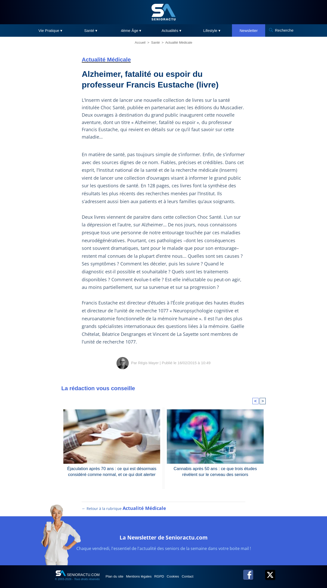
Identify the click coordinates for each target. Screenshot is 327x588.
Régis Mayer (148, 355)
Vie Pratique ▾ (50, 30)
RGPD (170, 573)
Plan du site (117, 573)
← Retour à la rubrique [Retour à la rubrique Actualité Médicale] (123, 505)
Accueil (140, 42)
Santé (155, 42)
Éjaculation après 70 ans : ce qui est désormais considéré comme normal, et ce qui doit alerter (112, 464)
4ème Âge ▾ (131, 30)
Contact (207, 573)
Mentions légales (146, 573)
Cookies (188, 573)
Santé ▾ (90, 30)
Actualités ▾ (171, 30)
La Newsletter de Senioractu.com (163, 533)
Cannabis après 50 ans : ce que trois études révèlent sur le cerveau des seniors (215, 464)
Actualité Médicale (178, 42)
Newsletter (249, 30)
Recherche (284, 30)
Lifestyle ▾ (211, 30)
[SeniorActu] (163, 12)
